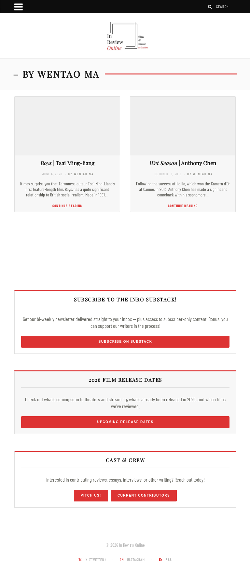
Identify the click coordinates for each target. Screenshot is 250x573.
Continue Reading (67, 206)
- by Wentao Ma (79, 174)
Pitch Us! (91, 495)
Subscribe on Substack (125, 341)
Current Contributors (144, 495)
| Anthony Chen (182, 163)
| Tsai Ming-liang (67, 163)
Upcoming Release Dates (125, 422)
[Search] (210, 7)
